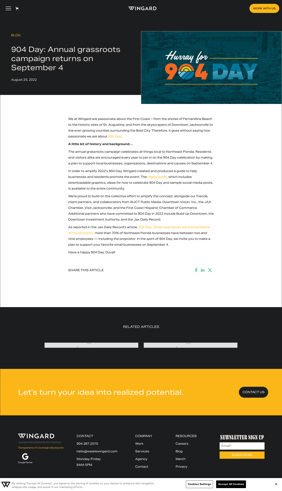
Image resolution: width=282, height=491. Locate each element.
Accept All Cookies (231, 484)
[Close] (276, 484)
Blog (16, 35)
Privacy (181, 467)
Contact (141, 467)
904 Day (114, 136)
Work (139, 444)
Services (142, 451)
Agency (141, 459)
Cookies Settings (199, 484)
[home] (141, 8)
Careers (182, 444)
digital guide (157, 177)
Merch (181, 459)
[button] (8, 8)
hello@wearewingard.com (97, 451)
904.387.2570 (87, 444)
